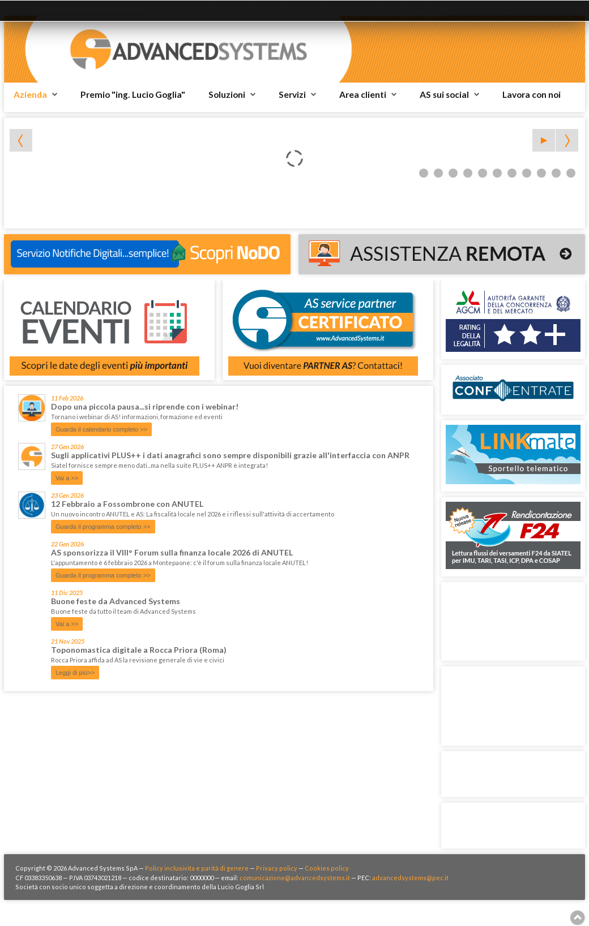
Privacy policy (276, 868)
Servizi (292, 94)
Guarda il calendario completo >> (101, 429)
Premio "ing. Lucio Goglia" (132, 94)
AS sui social (444, 94)
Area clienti (362, 94)
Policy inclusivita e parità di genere (197, 868)
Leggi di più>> (75, 672)
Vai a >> (67, 478)
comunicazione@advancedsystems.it (295, 877)
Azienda (30, 94)
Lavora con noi (531, 94)
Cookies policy (327, 868)
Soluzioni (226, 94)
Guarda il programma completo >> (103, 526)
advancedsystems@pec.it (410, 877)
